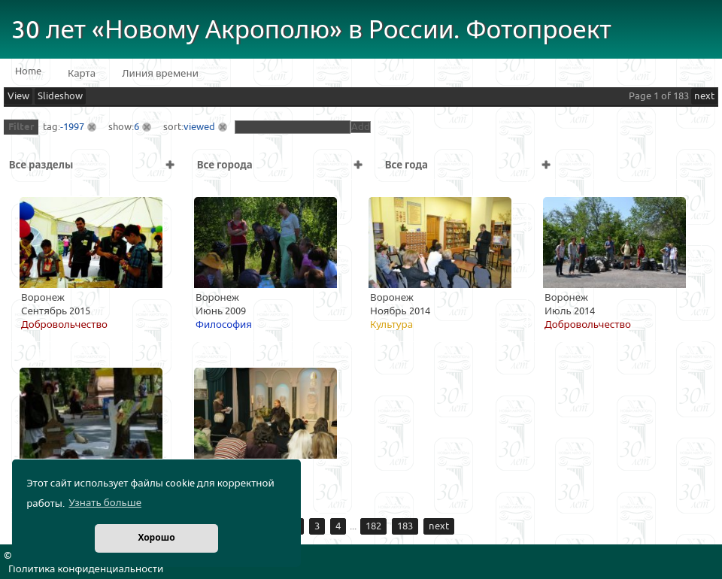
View (18, 96)
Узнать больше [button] (104, 503)
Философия (224, 325)
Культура (391, 325)
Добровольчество (64, 325)
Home (28, 71)
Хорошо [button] (156, 538)
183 (405, 526)
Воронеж (43, 298)
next (704, 96)
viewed (199, 127)
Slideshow (60, 96)
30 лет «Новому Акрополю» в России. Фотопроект (311, 30)
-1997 (72, 127)
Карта (82, 73)
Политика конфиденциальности (85, 569)
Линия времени (160, 73)
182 (373, 526)
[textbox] (292, 127)
